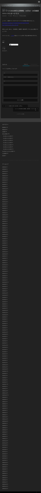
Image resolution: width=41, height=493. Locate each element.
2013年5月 (4, 320)
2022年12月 (4, 185)
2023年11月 (4, 174)
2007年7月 (4, 448)
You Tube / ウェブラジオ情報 (7, 148)
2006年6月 (4, 470)
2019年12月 (4, 229)
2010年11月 (4, 363)
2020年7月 (4, 220)
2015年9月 (4, 281)
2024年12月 (4, 168)
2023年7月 (4, 179)
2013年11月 (4, 309)
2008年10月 (4, 418)
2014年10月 (4, 292)
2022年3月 (4, 194)
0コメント (16, 15)
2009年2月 (4, 409)
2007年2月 (4, 457)
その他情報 (4, 150)
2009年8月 (4, 396)
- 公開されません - (8, 77)
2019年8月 (4, 235)
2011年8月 (4, 348)
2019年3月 (4, 246)
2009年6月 (4, 400)
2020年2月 (4, 224)
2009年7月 (4, 398)
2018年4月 (4, 257)
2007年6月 (4, 450)
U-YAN (10, 15)
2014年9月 (4, 294)
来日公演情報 (23, 15)
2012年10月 (4, 331)
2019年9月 (4, 233)
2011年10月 (4, 344)
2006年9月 (4, 463)
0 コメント (22, 64)
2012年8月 (4, 335)
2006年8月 (4, 465)
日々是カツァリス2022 (7, 135)
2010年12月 (4, 361)
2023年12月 (4, 172)
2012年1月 (4, 339)
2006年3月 (4, 474)
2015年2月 (4, 287)
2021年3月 (4, 205)
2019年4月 (4, 244)
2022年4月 (4, 192)
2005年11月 (4, 483)
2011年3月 (4, 357)
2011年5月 (4, 355)
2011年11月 (4, 342)
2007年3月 (4, 455)
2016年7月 (4, 270)
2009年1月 (4, 411)
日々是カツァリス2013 (7, 143)
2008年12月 (4, 413)
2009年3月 (4, 407)
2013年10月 (4, 311)
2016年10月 (4, 268)
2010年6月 (4, 374)
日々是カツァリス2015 (7, 141)
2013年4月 (4, 322)
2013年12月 (4, 307)
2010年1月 (4, 385)
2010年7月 (4, 372)
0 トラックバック (32, 64)
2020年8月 (4, 218)
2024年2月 (4, 170)
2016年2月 (4, 274)
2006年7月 (4, 468)
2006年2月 (4, 476)
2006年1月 (4, 478)
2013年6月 (4, 318)
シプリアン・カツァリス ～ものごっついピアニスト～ (21, 7)
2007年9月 (4, 444)
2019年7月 (4, 237)
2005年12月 (4, 481)
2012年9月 (4, 333)
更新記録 (4, 126)
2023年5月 (4, 183)
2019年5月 (4, 242)
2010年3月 (4, 381)
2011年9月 (4, 346)
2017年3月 (4, 263)
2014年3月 (4, 300)
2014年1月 (4, 305)
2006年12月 (4, 459)
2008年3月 (4, 431)
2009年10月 (4, 392)
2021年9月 (4, 200)
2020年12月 (4, 211)
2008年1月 (4, 435)
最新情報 (4, 124)
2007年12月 (4, 437)
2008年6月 (4, 424)
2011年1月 (4, 359)
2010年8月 (4, 370)
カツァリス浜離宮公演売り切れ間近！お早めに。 (11, 106)
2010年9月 (4, 368)
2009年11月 (4, 389)
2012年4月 (4, 337)
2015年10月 (4, 279)
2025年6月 (4, 166)
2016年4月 (4, 272)
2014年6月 (4, 296)
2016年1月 (4, 276)
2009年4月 (4, 405)
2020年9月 (4, 216)
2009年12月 (4, 387)
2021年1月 (4, 209)
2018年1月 (4, 259)
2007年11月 (4, 439)
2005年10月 (4, 485)
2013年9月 (4, 313)
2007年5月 (4, 452)
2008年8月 (4, 422)
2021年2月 (4, 207)
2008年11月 (4, 415)
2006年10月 (4, 461)
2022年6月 (4, 187)
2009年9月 (4, 394)
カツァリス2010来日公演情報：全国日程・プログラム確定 (29, 106)
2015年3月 (4, 285)
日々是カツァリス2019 (7, 137)
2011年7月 (4, 350)
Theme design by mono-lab (32, 490)
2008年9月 (4, 420)
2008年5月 (4, 426)
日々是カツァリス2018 (7, 139)
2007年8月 (4, 446)
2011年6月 (4, 352)
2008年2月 (4, 433)
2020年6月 (4, 222)
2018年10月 (4, 250)
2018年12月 (4, 248)
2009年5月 (4, 402)
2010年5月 (4, 376)
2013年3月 (4, 324)
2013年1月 (4, 326)
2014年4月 (4, 298)
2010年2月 (4, 383)
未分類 (3, 152)
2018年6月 (4, 255)
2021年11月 (4, 198)
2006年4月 (4, 472)
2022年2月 (4, 196)
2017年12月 (4, 261)
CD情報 (3, 128)
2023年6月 (4, 181)
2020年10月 (4, 213)
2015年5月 (4, 283)
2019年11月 (4, 231)
